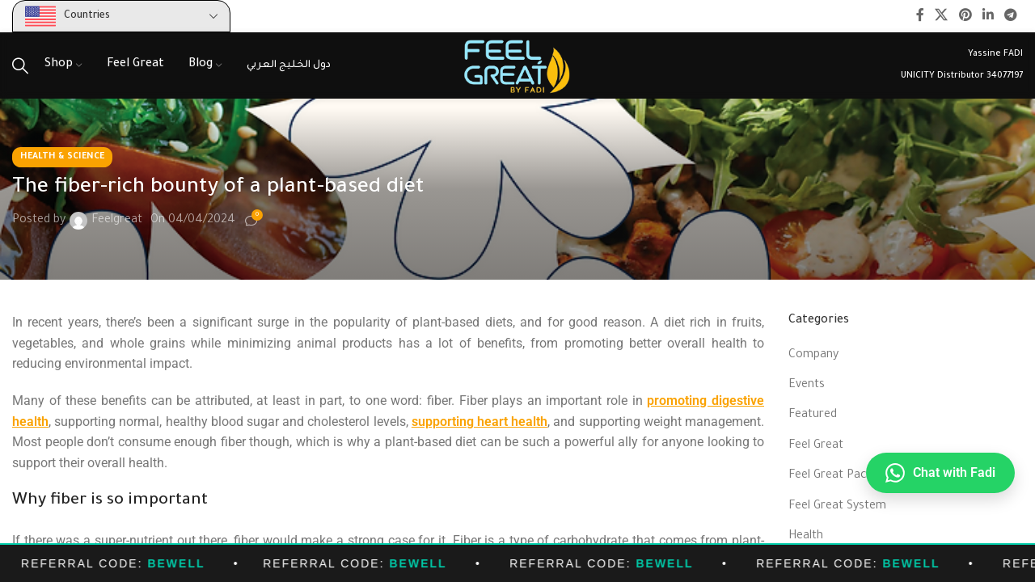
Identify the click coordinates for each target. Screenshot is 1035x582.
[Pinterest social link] (965, 16)
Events (806, 385)
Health (805, 536)
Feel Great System (837, 506)
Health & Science (62, 157)
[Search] (20, 65)
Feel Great (815, 446)
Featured (812, 415)
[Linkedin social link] (988, 16)
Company (813, 355)
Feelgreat (116, 220)
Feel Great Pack (830, 476)
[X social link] (941, 16)
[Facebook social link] (919, 16)
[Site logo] (517, 67)
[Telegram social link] (1011, 16)
